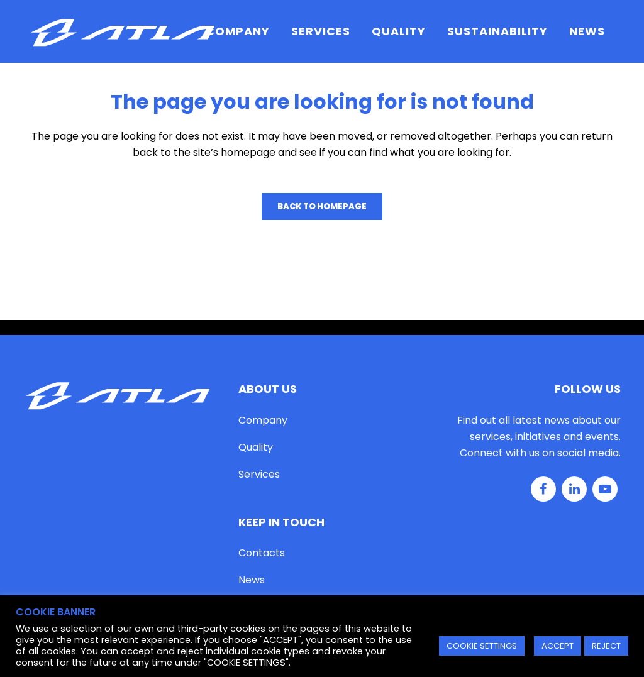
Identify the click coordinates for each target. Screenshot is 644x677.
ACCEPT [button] (557, 646)
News (251, 580)
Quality (255, 447)
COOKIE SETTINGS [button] (482, 646)
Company (262, 420)
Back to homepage (322, 206)
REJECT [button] (606, 646)
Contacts (261, 553)
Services (259, 474)
